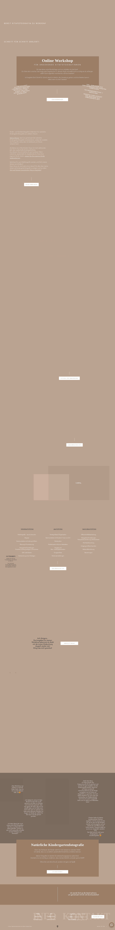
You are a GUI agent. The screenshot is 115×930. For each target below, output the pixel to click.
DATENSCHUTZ (51, 919)
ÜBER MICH (37, 916)
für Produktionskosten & (10, 564)
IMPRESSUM (51, 916)
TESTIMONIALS (37, 919)
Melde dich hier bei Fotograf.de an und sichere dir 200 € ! (11, 560)
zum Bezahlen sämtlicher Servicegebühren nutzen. (10, 566)
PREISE (38, 914)
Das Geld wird (11, 563)
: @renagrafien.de (77, 919)
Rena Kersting (27, 926)
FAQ (51, 914)
